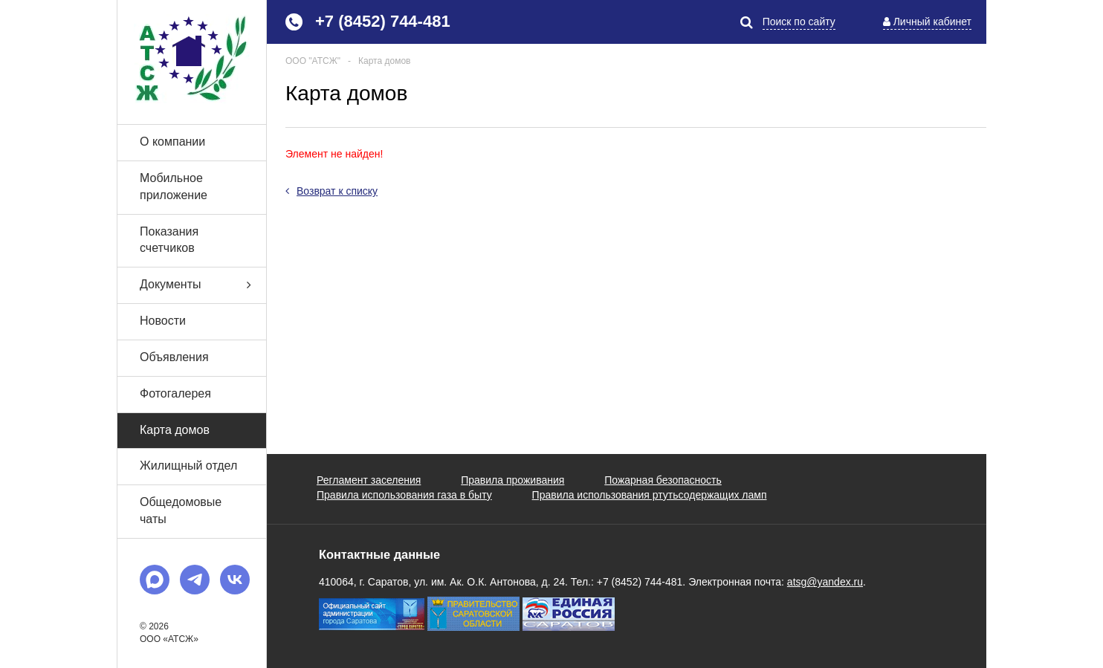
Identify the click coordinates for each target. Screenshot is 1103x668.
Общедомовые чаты (180, 510)
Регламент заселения (369, 480)
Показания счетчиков (169, 240)
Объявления (174, 357)
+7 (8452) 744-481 (382, 21)
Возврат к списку (331, 191)
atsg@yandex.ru (825, 582)
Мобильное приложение (173, 186)
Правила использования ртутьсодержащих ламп (649, 495)
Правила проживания (512, 480)
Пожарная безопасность (663, 480)
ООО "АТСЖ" (312, 61)
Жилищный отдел (188, 465)
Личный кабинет (932, 21)
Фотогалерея (175, 393)
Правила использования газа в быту (404, 495)
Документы (203, 284)
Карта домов (175, 430)
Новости (163, 320)
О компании (172, 141)
